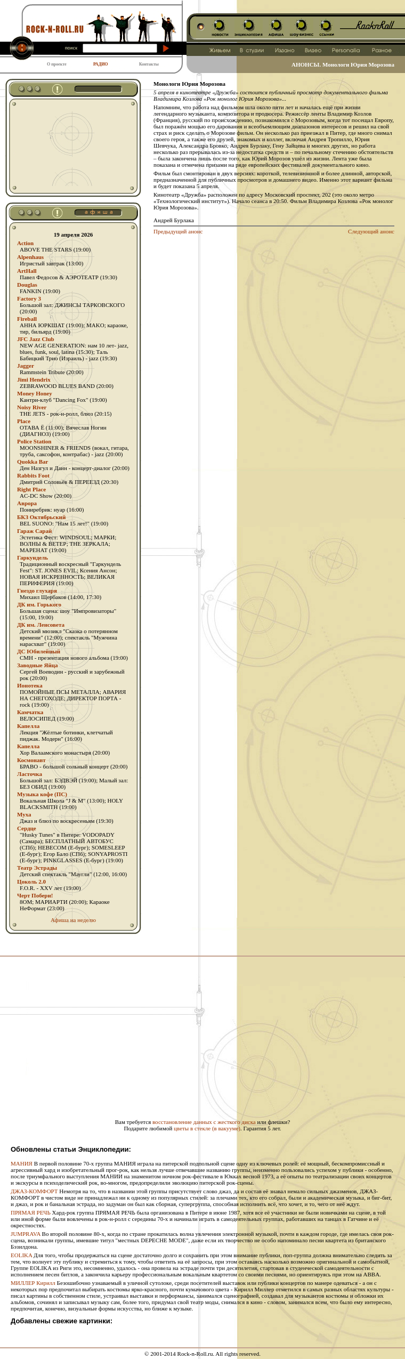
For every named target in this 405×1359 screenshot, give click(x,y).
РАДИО (100, 64)
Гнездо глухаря (37, 590)
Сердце (26, 828)
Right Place (31, 489)
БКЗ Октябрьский (41, 517)
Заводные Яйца (37, 665)
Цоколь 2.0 (31, 881)
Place (23, 421)
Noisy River (31, 407)
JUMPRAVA (25, 1234)
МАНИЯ (22, 1163)
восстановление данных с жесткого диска (204, 1122)
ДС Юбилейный (38, 651)
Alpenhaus (30, 257)
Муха (24, 814)
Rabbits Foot (33, 475)
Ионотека (30, 685)
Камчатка (30, 712)
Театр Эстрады (37, 867)
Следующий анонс (371, 231)
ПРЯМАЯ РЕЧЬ (31, 1212)
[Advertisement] (65, 146)
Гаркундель (32, 557)
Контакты (149, 64)
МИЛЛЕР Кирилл (33, 1283)
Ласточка (29, 774)
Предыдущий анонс (178, 231)
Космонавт (31, 760)
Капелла (28, 726)
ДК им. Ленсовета (40, 624)
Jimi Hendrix (34, 379)
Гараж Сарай (34, 531)
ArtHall (27, 271)
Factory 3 (29, 298)
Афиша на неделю (73, 920)
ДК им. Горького (39, 604)
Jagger (25, 365)
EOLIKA (21, 1255)
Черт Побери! (35, 895)
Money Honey (34, 393)
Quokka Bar (32, 461)
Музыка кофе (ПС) (42, 794)
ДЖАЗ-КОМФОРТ (34, 1191)
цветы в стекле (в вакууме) (207, 1128)
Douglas (27, 284)
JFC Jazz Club (35, 339)
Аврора (27, 503)
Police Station (34, 441)
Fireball (27, 319)
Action (25, 243)
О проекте (57, 64)
